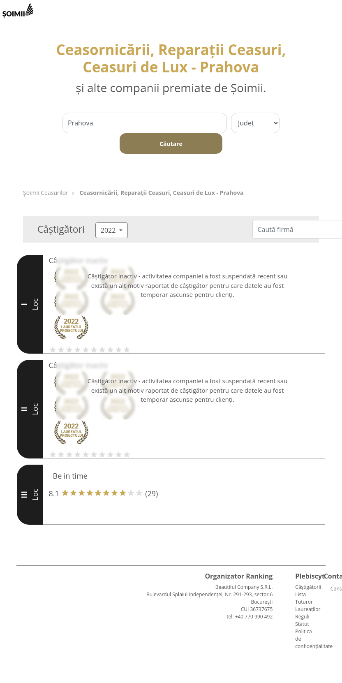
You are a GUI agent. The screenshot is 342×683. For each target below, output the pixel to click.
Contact (333, 588)
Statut (302, 623)
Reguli (302, 616)
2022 (109, 230)
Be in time (70, 476)
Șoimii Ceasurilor (45, 193)
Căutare (171, 144)
